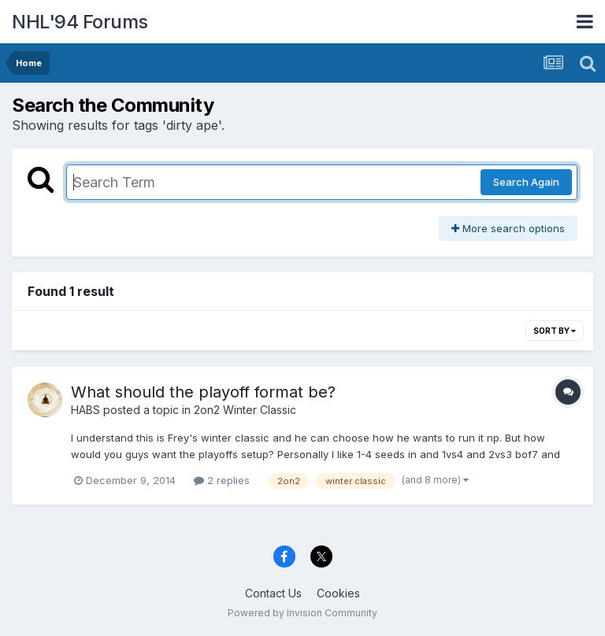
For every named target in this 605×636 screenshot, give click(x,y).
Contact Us (273, 593)
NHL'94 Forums (80, 21)
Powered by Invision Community (302, 613)
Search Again (526, 182)
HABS (85, 409)
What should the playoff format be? (203, 392)
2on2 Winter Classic (245, 409)
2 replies (222, 480)
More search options (508, 228)
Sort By (554, 330)
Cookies (338, 593)
